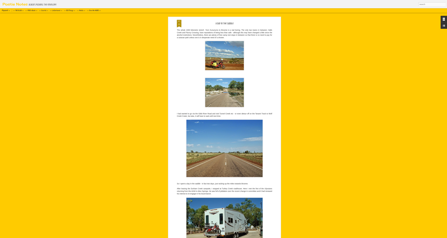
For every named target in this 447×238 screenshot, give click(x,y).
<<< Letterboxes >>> (56, 10)
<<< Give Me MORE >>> (94, 10)
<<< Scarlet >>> (43, 10)
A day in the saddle (225, 23)
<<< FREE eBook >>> (31, 10)
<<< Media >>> (81, 10)
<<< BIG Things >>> (69, 10)
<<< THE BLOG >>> (18, 10)
